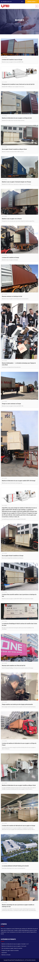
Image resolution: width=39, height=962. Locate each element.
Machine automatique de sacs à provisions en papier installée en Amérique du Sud (18, 905)
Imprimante (4, 952)
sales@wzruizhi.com (7, 1)
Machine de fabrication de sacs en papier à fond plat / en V (15, 944)
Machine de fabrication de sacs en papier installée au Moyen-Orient (19, 785)
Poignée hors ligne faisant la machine (10, 950)
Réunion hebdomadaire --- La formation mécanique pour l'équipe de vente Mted (19, 364)
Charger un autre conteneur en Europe (11, 403)
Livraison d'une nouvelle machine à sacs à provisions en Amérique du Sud (19, 595)
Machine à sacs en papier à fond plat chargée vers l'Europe (16, 182)
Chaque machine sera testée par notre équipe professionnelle (17, 704)
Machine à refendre (6, 954)
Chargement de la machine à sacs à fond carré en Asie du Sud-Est (18, 84)
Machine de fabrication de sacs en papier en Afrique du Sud (17, 118)
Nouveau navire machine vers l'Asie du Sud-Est (13, 665)
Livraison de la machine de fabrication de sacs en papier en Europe (18, 825)
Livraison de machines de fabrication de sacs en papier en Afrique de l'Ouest (19, 744)
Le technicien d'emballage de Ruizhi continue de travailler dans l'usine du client (19, 624)
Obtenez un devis (32, 1)
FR (21, 1)
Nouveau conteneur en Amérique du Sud (12, 296)
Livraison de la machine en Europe (10, 257)
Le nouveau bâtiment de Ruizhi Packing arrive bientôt (15, 866)
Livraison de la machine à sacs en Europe (12, 59)
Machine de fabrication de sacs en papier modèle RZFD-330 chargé (18, 480)
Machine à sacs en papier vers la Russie (12, 218)
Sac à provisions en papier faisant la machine (12, 948)
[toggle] (36, 6)
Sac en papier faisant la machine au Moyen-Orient (14, 149)
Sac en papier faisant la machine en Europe (12, 555)
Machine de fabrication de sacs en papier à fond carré (14, 946)
